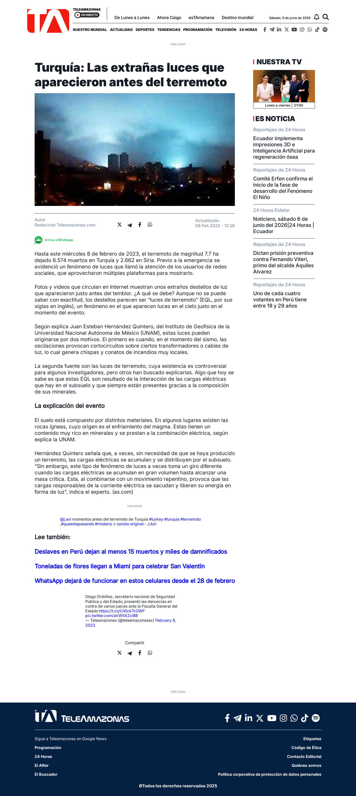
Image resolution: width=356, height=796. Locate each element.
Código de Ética (306, 747)
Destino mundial (237, 17)
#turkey (156, 519)
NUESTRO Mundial (90, 29)
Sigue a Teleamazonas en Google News (71, 738)
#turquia (171, 519)
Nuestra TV (278, 62)
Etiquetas (312, 738)
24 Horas (248, 29)
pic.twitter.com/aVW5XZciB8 (111, 615)
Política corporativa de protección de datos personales (269, 774)
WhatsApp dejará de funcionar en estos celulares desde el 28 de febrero (135, 580)
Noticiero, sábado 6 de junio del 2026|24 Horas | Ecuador (283, 225)
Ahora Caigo (169, 17)
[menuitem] (90, 29)
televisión (225, 29)
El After (41, 765)
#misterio (103, 523)
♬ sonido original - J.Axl (134, 523)
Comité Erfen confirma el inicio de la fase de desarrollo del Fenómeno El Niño (283, 188)
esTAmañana (201, 17)
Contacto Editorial (304, 756)
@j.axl (65, 519)
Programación (197, 29)
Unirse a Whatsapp (55, 240)
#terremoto (190, 519)
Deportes (145, 29)
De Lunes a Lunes (132, 17)
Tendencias (168, 29)
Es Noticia (275, 118)
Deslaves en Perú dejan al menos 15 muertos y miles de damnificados (131, 551)
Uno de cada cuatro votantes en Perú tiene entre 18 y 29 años (280, 299)
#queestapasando (77, 523)
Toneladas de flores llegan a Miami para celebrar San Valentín (120, 566)
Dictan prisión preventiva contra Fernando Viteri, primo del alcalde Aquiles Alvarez (283, 262)
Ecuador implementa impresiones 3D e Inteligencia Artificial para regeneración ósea (284, 147)
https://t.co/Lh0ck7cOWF (122, 610)
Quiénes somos (306, 765)
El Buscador (46, 774)
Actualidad (121, 29)
